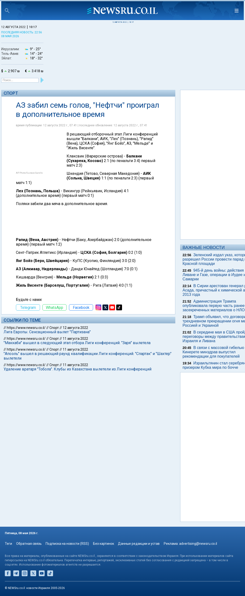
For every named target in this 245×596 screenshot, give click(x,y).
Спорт (11, 93)
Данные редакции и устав (139, 544)
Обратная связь (29, 544)
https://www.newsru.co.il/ (26, 328)
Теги (8, 544)
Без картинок (103, 544)
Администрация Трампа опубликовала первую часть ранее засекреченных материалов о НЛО (214, 305)
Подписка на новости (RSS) (67, 544)
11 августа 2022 (75, 339)
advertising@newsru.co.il (198, 544)
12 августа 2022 (75, 328)
